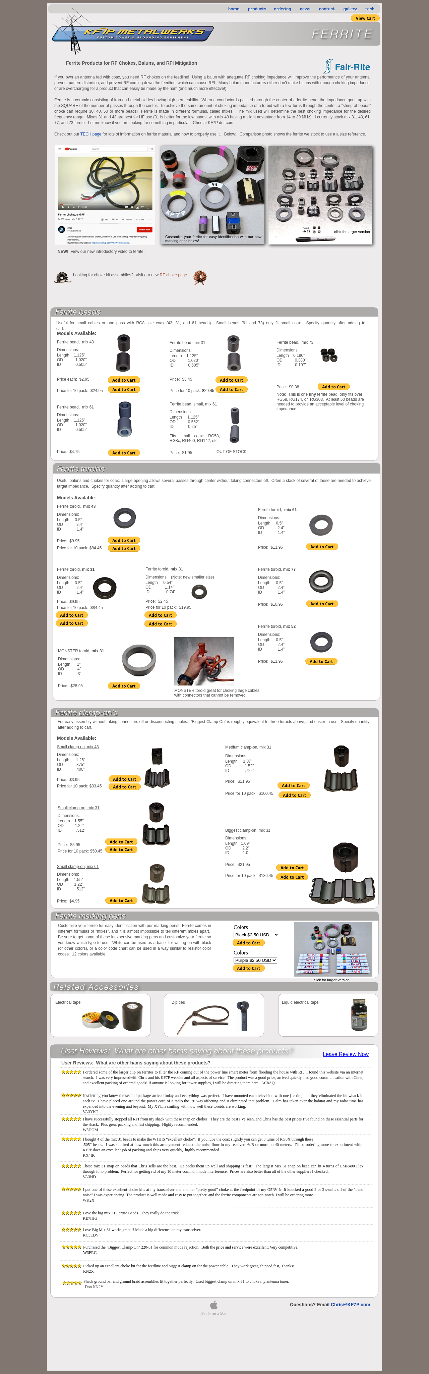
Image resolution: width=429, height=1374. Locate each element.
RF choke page (173, 275)
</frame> (346, 1054)
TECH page (91, 134)
